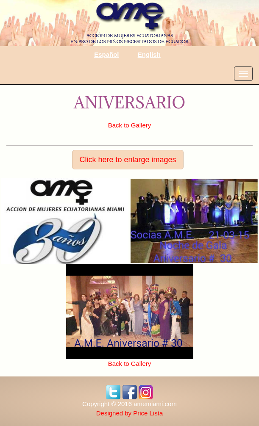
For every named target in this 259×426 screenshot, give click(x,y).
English (149, 54)
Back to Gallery (129, 125)
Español (106, 54)
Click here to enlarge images (127, 159)
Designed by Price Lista (129, 413)
